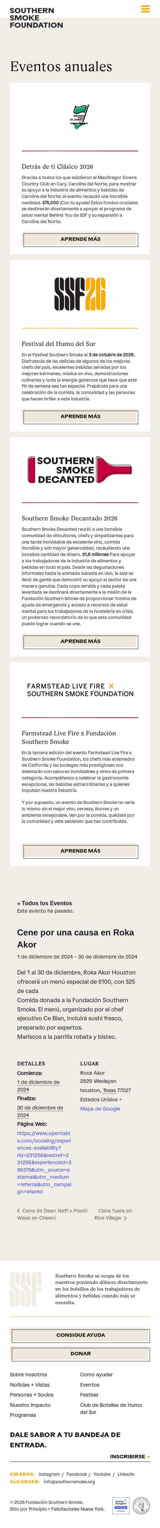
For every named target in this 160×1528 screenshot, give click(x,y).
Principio (38, 1507)
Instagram (50, 1474)
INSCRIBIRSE (127, 1457)
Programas (23, 1415)
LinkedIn (127, 1474)
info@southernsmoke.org (70, 1481)
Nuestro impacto (30, 1405)
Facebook (77, 1474)
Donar (80, 1354)
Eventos (90, 1385)
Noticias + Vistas (30, 1385)
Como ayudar (96, 1375)
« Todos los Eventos (44, 903)
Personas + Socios (31, 1395)
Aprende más (80, 239)
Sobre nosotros (28, 1375)
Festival (89, 1395)
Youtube (103, 1474)
